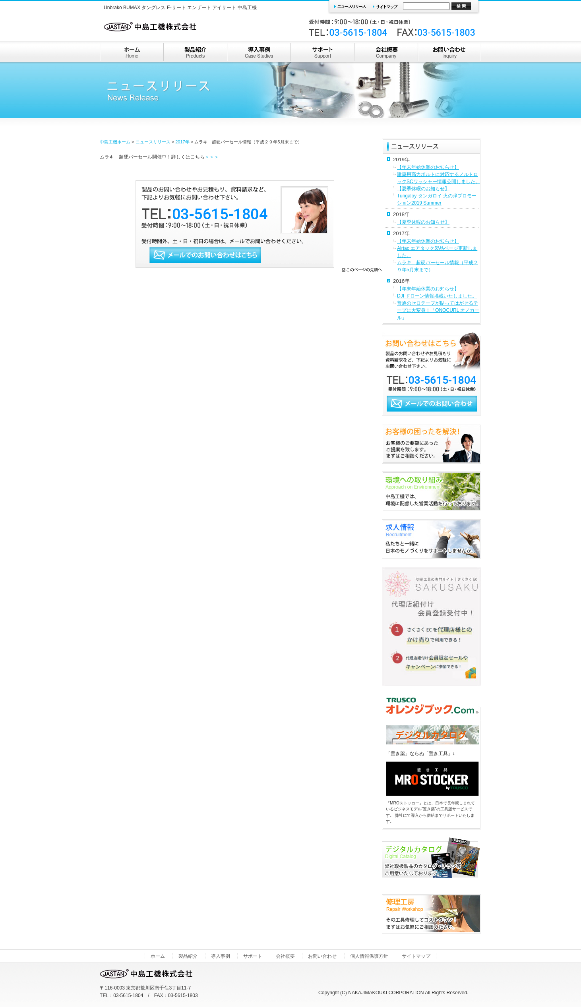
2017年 (182, 141)
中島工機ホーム (115, 141)
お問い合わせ (322, 956)
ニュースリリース (153, 141)
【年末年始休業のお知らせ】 (428, 167)
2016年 (401, 281)
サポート (252, 956)
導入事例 (220, 956)
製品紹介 (188, 956)
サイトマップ (416, 956)
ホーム (158, 956)
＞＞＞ (212, 157)
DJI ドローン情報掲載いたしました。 (437, 296)
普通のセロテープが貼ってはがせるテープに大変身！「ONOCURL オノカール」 (438, 310)
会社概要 (285, 956)
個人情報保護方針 (369, 956)
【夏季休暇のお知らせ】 (423, 188)
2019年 (401, 159)
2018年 (401, 214)
